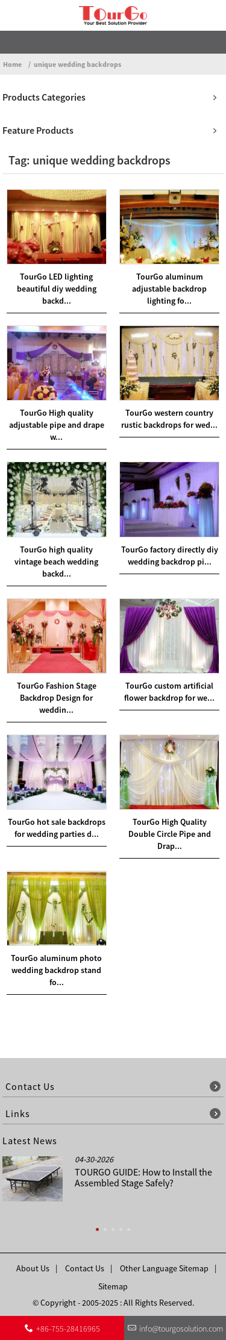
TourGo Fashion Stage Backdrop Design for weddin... (56, 697)
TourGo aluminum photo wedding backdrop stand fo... (56, 970)
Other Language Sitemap (164, 1268)
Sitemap (113, 1286)
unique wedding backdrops (77, 64)
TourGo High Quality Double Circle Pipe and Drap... (169, 833)
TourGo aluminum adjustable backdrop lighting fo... (169, 288)
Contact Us (84, 1268)
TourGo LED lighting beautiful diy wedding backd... (56, 288)
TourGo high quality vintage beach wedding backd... (56, 561)
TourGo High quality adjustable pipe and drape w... (56, 424)
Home (12, 64)
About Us (32, 1268)
